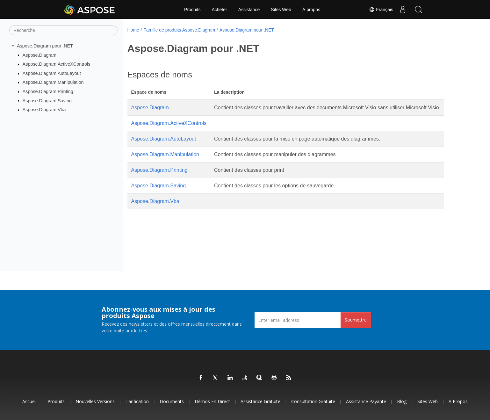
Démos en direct (212, 401)
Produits (192, 9)
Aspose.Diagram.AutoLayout (52, 73)
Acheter (219, 9)
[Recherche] (63, 30)
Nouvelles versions (95, 401)
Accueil (29, 401)
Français (381, 9)
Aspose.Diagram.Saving (47, 100)
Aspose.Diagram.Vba (44, 109)
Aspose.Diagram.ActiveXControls (56, 64)
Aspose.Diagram (39, 54)
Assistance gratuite (260, 401)
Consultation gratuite (313, 401)
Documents (172, 401)
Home (133, 30)
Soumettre (356, 320)
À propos (311, 9)
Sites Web (281, 9)
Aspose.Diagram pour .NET (45, 45)
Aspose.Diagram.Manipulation (53, 82)
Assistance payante (366, 401)
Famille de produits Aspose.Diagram (179, 30)
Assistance (249, 9)
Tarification (137, 401)
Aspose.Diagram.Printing (48, 91)
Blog (402, 401)
